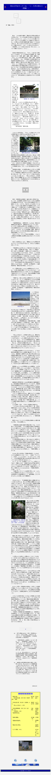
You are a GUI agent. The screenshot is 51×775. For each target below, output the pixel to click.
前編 (9, 25)
